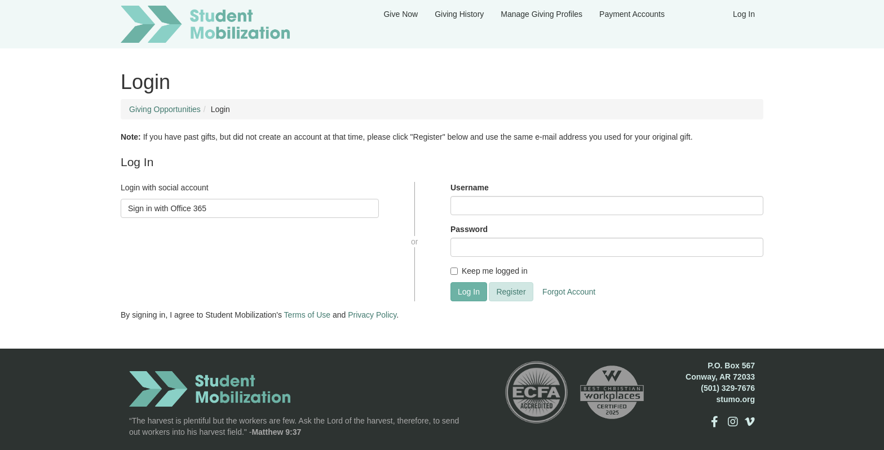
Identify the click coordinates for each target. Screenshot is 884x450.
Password (469, 229)
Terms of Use (307, 314)
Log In (744, 14)
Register (510, 291)
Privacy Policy (372, 314)
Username (469, 187)
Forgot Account (568, 291)
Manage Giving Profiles (541, 14)
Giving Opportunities (165, 109)
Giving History (459, 14)
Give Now (400, 14)
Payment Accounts (632, 14)
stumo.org (736, 399)
